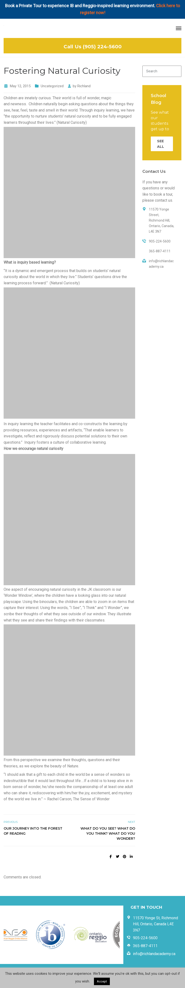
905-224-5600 (145, 938)
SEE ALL (160, 144)
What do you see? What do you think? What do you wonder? (107, 833)
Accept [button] (102, 981)
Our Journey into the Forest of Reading (33, 831)
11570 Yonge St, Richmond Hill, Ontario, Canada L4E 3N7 (155, 924)
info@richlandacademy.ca (154, 953)
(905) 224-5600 (102, 47)
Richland (84, 86)
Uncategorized (52, 86)
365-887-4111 (145, 946)
